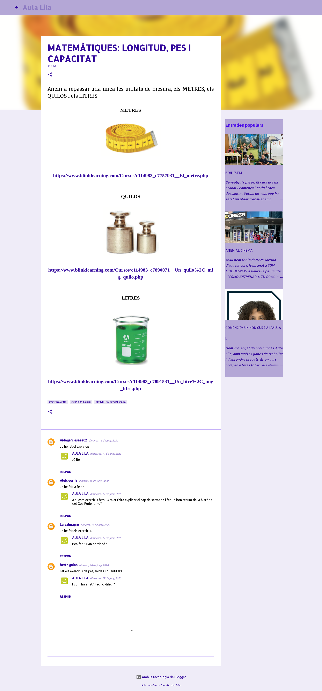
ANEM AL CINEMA (239, 250)
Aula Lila (36, 7)
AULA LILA (80, 453)
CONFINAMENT (58, 402)
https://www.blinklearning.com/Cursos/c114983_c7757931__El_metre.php (130, 175)
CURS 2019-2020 (81, 402)
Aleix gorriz (68, 480)
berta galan (69, 565)
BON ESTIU (233, 173)
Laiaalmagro (69, 524)
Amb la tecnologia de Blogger (161, 677)
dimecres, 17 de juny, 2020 (105, 453)
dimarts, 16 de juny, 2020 (103, 440)
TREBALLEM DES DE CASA (110, 402)
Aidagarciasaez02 (73, 440)
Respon (65, 472)
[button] (49, 75)
